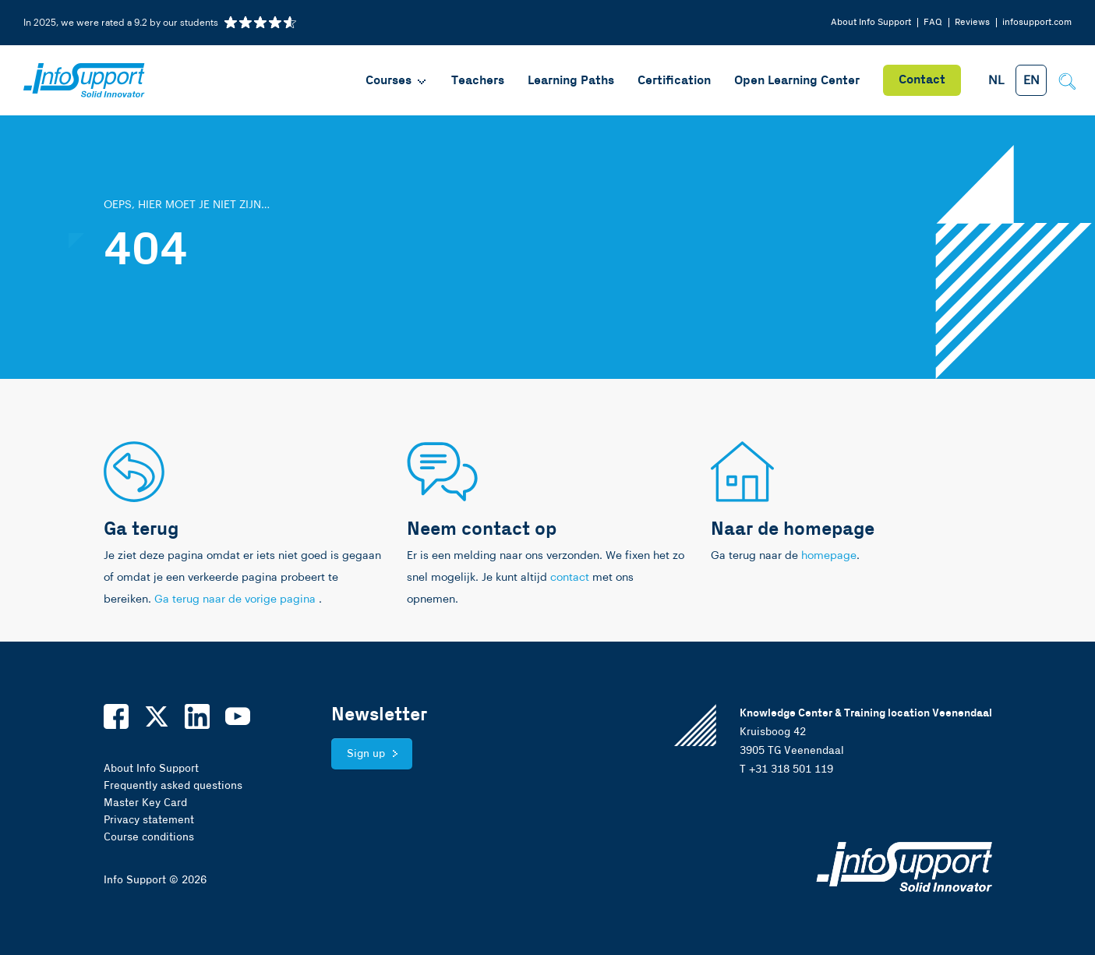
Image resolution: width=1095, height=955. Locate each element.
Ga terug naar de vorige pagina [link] (236, 599)
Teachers (477, 80)
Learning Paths (571, 80)
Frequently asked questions (173, 786)
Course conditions (149, 837)
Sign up (366, 754)
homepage (829, 555)
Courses (397, 80)
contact (569, 577)
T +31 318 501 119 (786, 769)
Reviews (972, 22)
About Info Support (871, 22)
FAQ (933, 22)
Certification (674, 80)
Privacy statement (149, 820)
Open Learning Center (797, 80)
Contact (922, 80)
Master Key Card (145, 803)
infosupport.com (1037, 22)
